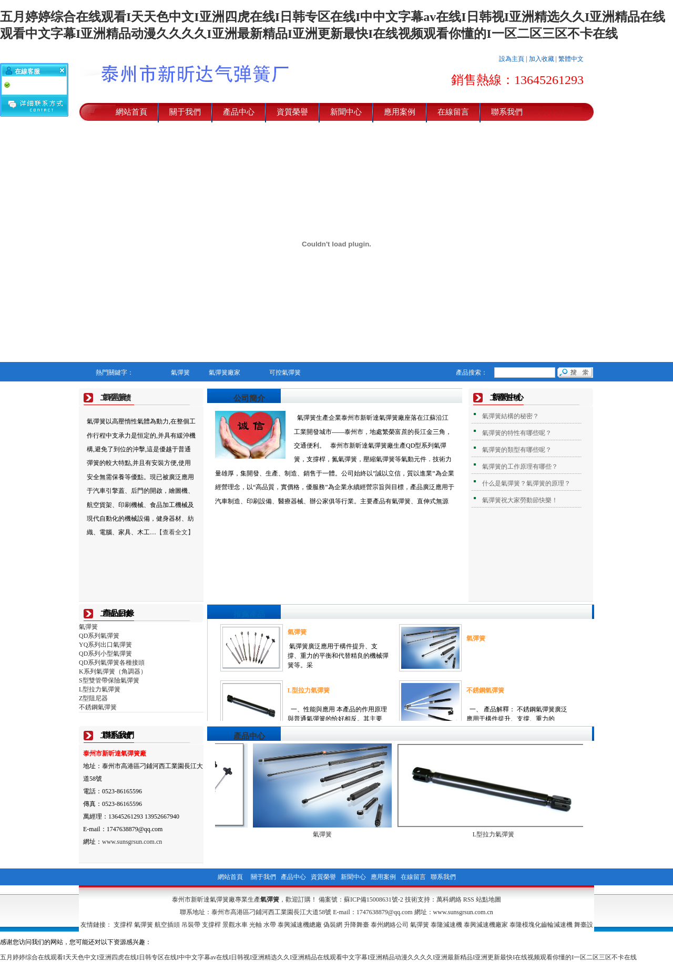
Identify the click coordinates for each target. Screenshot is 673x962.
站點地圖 (488, 899)
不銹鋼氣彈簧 (98, 707)
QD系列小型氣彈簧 (105, 653)
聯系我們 (507, 112)
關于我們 (185, 112)
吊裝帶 (190, 924)
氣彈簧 (114, 397)
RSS (468, 899)
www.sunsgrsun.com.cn (132, 841)
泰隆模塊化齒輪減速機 (541, 924)
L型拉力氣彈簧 (99, 689)
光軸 (255, 924)
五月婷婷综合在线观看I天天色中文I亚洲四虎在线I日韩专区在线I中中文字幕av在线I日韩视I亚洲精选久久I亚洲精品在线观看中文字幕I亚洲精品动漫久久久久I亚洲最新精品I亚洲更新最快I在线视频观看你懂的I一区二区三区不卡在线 (318, 957)
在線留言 (453, 112)
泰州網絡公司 (390, 924)
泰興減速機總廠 (300, 924)
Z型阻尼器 (93, 698)
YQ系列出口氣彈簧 (105, 644)
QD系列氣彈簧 (99, 635)
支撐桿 (123, 924)
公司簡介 (249, 398)
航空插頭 (167, 924)
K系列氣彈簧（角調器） (113, 671)
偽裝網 (332, 924)
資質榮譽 (292, 112)
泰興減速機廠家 (486, 924)
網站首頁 (131, 112)
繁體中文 (571, 59)
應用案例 (399, 112)
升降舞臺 (356, 924)
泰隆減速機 (446, 924)
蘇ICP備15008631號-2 (373, 899)
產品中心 (238, 112)
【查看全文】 (175, 532)
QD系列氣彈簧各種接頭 (112, 662)
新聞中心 (346, 112)
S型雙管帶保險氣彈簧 (109, 680)
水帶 (269, 924)
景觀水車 (235, 924)
